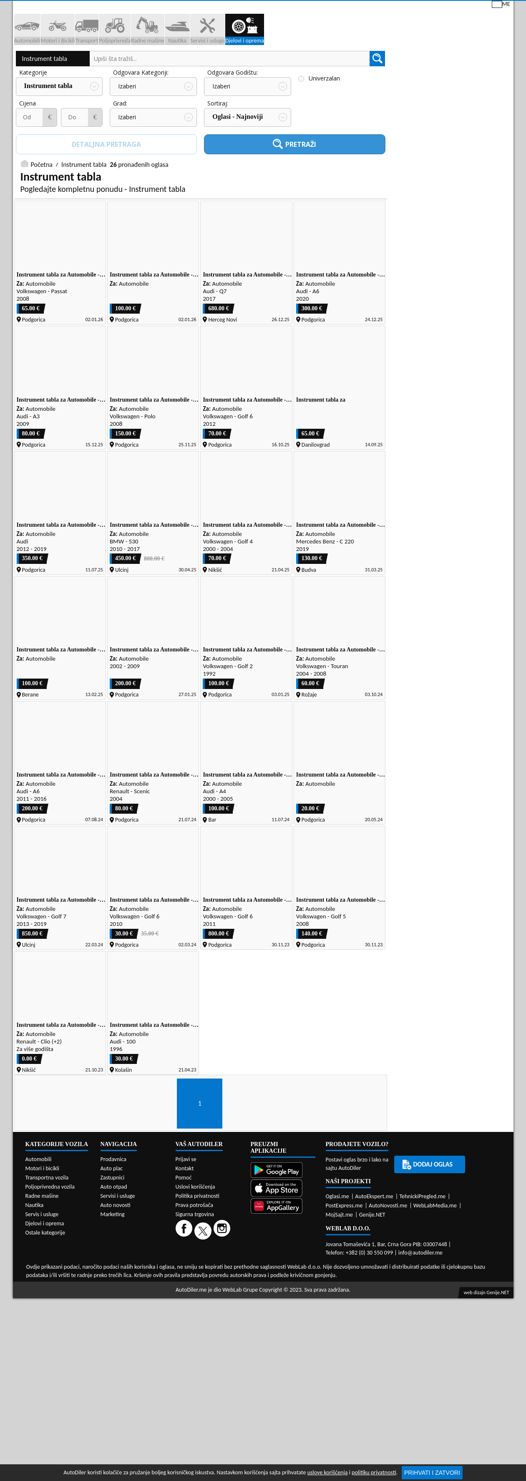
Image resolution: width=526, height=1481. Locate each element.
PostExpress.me (344, 1283)
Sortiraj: (217, 162)
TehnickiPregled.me (422, 1274)
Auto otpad (114, 1265)
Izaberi (127, 145)
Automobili (38, 1237)
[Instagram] (223, 1309)
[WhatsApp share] (441, 875)
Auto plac (112, 1246)
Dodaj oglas (486, 64)
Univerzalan (324, 137)
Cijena (27, 162)
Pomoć (184, 1256)
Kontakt (413, 8)
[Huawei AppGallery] (283, 1285)
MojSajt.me (339, 1293)
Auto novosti (116, 1283)
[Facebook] (185, 1309)
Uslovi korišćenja (195, 1265)
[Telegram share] (491, 875)
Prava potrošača (194, 1283)
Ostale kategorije (45, 1311)
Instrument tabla (44, 117)
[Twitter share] (423, 875)
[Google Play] (283, 1249)
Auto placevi (172, 64)
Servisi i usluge (346, 64)
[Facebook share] (406, 875)
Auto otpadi (283, 64)
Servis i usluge (42, 1292)
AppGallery (320, 8)
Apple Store (268, 8)
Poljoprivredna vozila (50, 1265)
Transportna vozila (47, 1256)
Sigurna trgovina (195, 1292)
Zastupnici (228, 64)
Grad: (120, 162)
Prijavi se (455, 8)
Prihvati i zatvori (432, 1472)
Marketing (369, 8)
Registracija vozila (418, 64)
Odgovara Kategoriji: (141, 131)
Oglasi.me (337, 1274)
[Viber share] (458, 875)
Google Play (215, 8)
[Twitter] (204, 1309)
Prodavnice (114, 64)
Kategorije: (33, 131)
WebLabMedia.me (435, 1283)
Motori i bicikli (42, 1246)
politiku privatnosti (374, 1472)
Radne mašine (42, 1274)
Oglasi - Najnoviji (237, 175)
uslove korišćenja (327, 1472)
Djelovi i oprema (44, 1301)
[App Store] (283, 1267)
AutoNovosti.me (388, 1283)
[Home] (20, 63)
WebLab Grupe (240, 1368)
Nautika (34, 1283)
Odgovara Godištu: (232, 131)
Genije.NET (372, 1293)
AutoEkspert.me (374, 1274)
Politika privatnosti (197, 1274)
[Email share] (475, 875)
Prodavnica (114, 1237)
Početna (42, 223)
